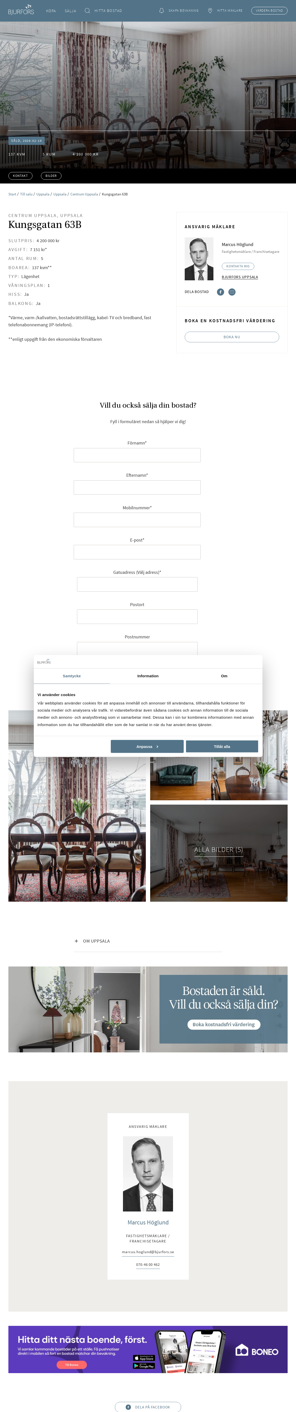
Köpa (51, 10)
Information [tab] (148, 676)
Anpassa (147, 746)
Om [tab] (224, 676)
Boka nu (232, 336)
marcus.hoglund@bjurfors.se (148, 1252)
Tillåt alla (222, 746)
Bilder (51, 176)
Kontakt (20, 176)
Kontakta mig (238, 266)
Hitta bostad (103, 10)
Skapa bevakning (178, 10)
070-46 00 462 (148, 1265)
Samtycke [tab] (72, 676)
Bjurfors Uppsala (240, 276)
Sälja (70, 10)
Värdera (269, 10)
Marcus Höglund (148, 1222)
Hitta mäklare (225, 10)
